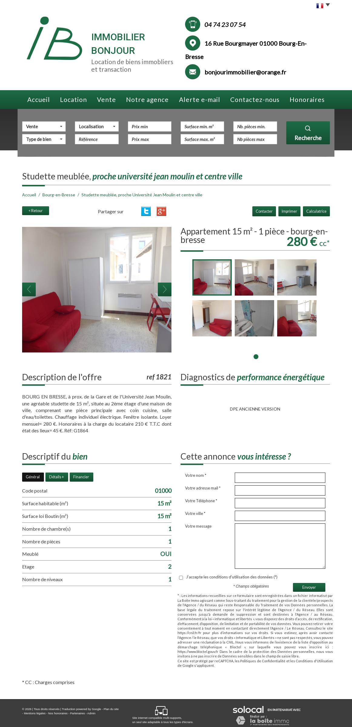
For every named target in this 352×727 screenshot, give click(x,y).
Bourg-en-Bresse (58, 194)
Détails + (56, 477)
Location (73, 99)
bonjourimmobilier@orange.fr (245, 72)
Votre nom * (195, 475)
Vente (106, 99)
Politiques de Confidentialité (262, 661)
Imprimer (289, 211)
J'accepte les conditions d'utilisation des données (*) (231, 577)
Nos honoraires (58, 713)
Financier (81, 477)
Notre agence (147, 99)
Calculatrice (316, 211)
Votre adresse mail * (203, 488)
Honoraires (307, 99)
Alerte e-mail (199, 99)
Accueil (38, 99)
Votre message (198, 526)
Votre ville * (195, 513)
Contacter (264, 211)
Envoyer (309, 587)
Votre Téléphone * (201, 500)
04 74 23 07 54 (225, 24)
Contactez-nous (255, 99)
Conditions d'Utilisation (314, 661)
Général (33, 477)
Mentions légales (34, 713)
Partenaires (77, 713)
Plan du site (111, 709)
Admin (91, 713)
